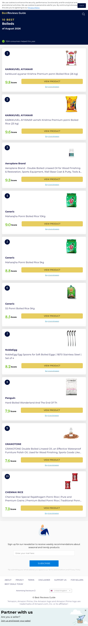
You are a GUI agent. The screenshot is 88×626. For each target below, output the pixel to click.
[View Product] (44, 70)
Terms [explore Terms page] (31, 580)
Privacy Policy (34, 8)
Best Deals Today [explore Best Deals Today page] (14, 584)
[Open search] (83, 14)
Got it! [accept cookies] (82, 5)
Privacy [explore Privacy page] (20, 580)
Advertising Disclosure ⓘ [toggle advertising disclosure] (26, 591)
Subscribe (44, 563)
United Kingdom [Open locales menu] (61, 591)
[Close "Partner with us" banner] (85, 610)
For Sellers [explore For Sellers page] (77, 580)
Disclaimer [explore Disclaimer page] (44, 580)
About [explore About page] (8, 580)
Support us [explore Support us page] (60, 580)
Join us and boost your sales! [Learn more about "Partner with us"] (16, 621)
